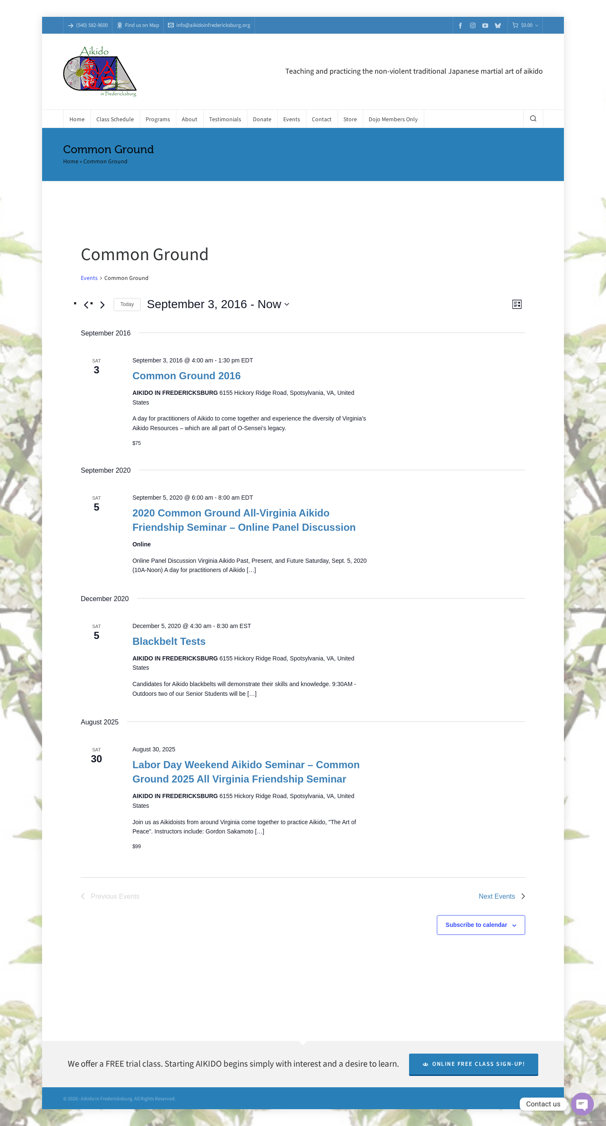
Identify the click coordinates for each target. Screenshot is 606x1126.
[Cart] (525, 25)
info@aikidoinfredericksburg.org (209, 25)
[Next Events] (102, 305)
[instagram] (474, 25)
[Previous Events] (86, 305)
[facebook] (461, 25)
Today (127, 304)
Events (89, 278)
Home (70, 161)
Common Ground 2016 (187, 375)
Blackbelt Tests (169, 641)
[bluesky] (499, 25)
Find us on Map (138, 25)
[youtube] (486, 25)
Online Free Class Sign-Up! (474, 1064)
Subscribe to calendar (476, 924)
